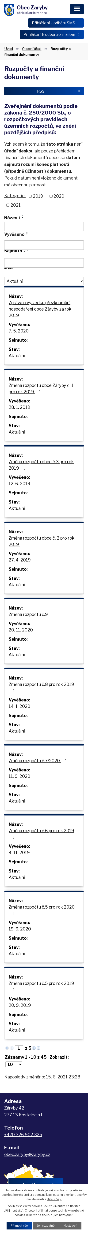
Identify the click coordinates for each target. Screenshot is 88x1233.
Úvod (8, 48)
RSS (59, 91)
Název (12, 217)
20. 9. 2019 (20, 1005)
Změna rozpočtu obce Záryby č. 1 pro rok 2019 (41, 388)
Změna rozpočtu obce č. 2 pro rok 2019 (41, 541)
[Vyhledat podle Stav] (44, 281)
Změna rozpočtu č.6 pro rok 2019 (41, 833)
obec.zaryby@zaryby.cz (27, 1154)
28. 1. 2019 (19, 407)
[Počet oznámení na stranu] (13, 1064)
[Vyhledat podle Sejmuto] (44, 263)
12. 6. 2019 (19, 483)
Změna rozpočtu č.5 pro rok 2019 (41, 986)
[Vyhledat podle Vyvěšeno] (44, 245)
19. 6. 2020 (20, 928)
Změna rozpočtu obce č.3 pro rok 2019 (41, 465)
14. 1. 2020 (19, 706)
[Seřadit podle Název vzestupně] (23, 216)
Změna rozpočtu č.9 (32, 614)
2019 (38, 196)
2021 (16, 205)
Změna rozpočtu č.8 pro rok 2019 (41, 687)
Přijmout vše (19, 1225)
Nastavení (70, 1225)
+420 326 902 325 (23, 1134)
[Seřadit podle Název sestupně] (23, 217)
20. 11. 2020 (21, 629)
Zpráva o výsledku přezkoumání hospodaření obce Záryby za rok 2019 (40, 309)
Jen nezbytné (45, 1225)
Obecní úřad (31, 48)
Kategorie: (15, 195)
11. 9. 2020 (19, 776)
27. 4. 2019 (20, 559)
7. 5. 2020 (19, 330)
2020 (59, 196)
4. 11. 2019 (19, 852)
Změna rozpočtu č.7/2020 (38, 760)
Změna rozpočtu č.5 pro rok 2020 (42, 910)
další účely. (54, 1199)
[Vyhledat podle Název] (44, 226)
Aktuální (17, 355)
